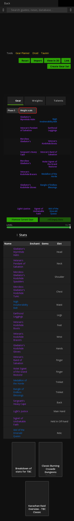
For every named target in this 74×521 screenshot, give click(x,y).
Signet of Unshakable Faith (38, 211)
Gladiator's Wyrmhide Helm (27, 118)
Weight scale (26, 111)
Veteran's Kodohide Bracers (28, 173)
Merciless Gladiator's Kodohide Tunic (27, 162)
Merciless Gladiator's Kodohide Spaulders (25, 140)
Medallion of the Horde (49, 175)
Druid (35, 53)
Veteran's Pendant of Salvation (29, 129)
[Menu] (3, 10)
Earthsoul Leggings (52, 129)
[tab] (15, 101)
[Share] (70, 10)
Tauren (45, 53)
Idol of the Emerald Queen (53, 211)
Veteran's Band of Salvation (48, 153)
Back (7, 3)
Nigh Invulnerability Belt (48, 120)
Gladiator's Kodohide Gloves (28, 186)
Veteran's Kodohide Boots (49, 142)
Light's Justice (23, 208)
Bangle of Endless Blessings (48, 186)
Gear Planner (23, 53)
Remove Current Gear (22, 219)
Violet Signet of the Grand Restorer (49, 164)
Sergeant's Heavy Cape (28, 153)
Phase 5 (11, 110)
